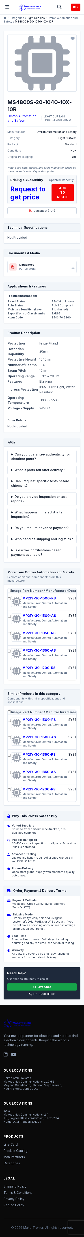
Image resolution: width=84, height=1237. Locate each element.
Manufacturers (14, 1157)
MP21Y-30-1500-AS (39, 615)
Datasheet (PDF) (42, 210)
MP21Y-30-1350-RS (39, 633)
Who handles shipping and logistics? (44, 539)
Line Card (11, 1144)
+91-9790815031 (42, 994)
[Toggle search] (59, 7)
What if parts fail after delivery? (40, 470)
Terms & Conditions (18, 1192)
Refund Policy (14, 1205)
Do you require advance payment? (42, 528)
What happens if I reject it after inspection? (37, 514)
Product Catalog (16, 1151)
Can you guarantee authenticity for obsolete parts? (40, 456)
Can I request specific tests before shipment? (40, 483)
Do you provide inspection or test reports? (39, 499)
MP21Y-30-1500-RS (39, 598)
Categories (16, 18)
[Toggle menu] (7, 7)
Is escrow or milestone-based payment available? (36, 552)
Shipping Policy (15, 1186)
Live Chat (42, 987)
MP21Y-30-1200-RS (39, 668)
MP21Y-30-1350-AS (39, 650)
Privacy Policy (14, 1199)
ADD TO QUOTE (62, 192)
